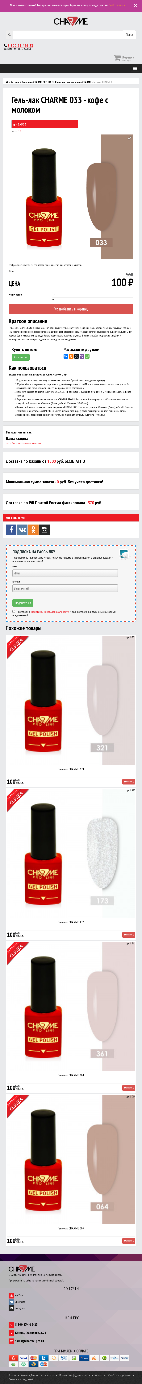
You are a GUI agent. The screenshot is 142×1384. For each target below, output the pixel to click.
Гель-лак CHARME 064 (71, 1228)
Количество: (15, 294)
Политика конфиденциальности (74, 1375)
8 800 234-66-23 (26, 1324)
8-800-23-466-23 (20, 45)
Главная (12, 1375)
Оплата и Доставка (30, 1375)
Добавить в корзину (71, 309)
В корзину (129, 781)
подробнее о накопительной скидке (24, 443)
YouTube (16, 1295)
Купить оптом (20, 357)
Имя (15, 566)
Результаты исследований (21, 1379)
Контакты (49, 1375)
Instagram (17, 1308)
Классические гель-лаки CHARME (73, 82)
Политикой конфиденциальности (50, 611)
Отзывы (98, 1375)
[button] (130, 138)
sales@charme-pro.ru (29, 1341)
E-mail (16, 581)
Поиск (129, 34)
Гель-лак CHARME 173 (71, 922)
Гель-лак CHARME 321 (71, 769)
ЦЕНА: (15, 283)
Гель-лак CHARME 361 (71, 1075)
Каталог (15, 82)
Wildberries (117, 5)
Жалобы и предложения (119, 1375)
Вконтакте (17, 1301)
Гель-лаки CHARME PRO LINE (37, 82)
